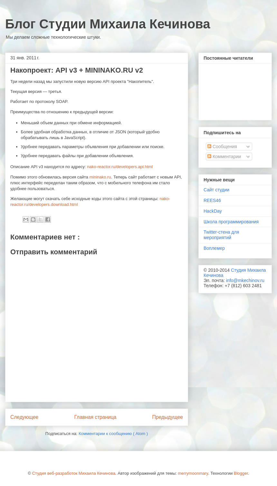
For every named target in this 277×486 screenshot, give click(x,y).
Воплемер (214, 248)
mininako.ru (100, 177)
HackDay (213, 211)
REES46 (212, 200)
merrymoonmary (193, 473)
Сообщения (222, 146)
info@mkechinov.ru (245, 280)
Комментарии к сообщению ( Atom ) (113, 433)
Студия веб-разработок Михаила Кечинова (73, 473)
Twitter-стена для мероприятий (221, 234)
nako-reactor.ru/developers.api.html (120, 166)
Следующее (24, 417)
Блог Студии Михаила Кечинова (107, 24)
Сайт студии (216, 189)
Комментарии (224, 156)
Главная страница (95, 417)
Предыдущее (167, 417)
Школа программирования (231, 221)
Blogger (241, 473)
